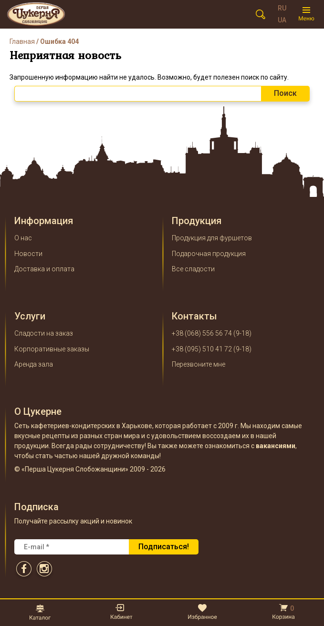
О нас (23, 238)
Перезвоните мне (198, 364)
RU (282, 8)
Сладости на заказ (43, 333)
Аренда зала (33, 364)
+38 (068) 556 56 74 (202, 333)
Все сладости (193, 269)
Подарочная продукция (209, 253)
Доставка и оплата (44, 269)
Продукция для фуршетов (212, 238)
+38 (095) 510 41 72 (202, 349)
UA (282, 20)
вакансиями (275, 446)
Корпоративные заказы (51, 349)
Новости (28, 253)
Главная (22, 41)
